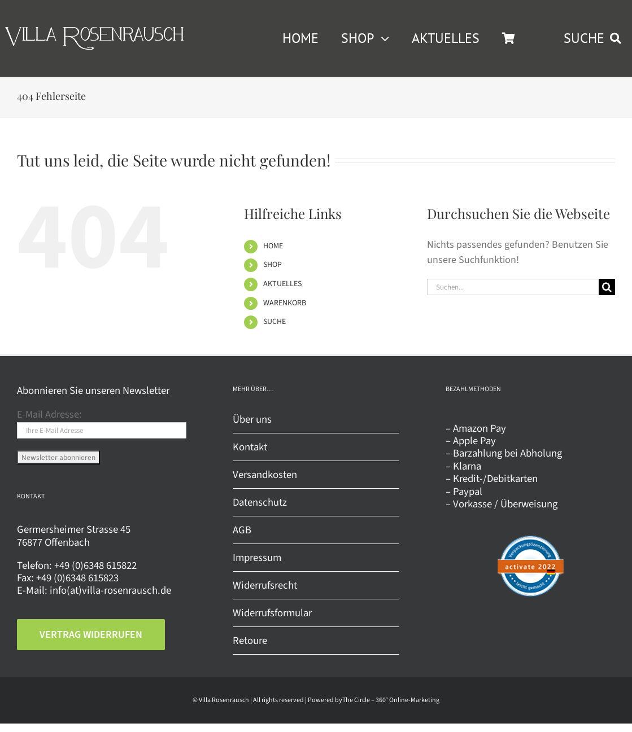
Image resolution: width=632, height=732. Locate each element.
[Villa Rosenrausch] (94, 32)
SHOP (272, 264)
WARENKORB (284, 303)
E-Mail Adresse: (49, 414)
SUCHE (274, 321)
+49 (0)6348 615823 (77, 578)
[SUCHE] (595, 38)
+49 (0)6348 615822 (95, 565)
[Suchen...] (513, 287)
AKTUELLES (282, 284)
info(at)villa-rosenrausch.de (110, 590)
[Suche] (607, 287)
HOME (273, 246)
